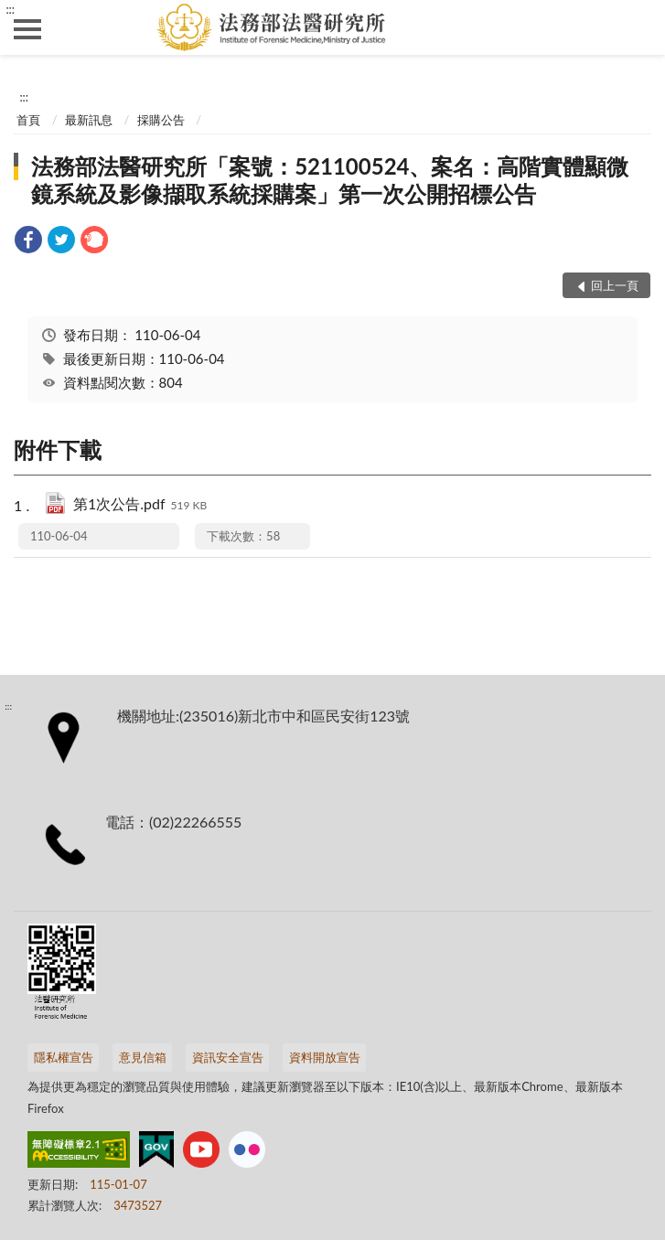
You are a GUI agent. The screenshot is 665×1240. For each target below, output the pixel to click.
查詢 (637, 27)
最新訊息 (89, 119)
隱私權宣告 (63, 1057)
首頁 (28, 119)
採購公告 (161, 119)
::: (10, 9)
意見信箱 (142, 1057)
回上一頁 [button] (614, 285)
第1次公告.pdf (140, 505)
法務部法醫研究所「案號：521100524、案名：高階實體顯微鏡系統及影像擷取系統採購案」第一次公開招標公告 (329, 180)
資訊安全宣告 (227, 1057)
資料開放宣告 (324, 1057)
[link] (28, 242)
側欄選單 (27, 29)
